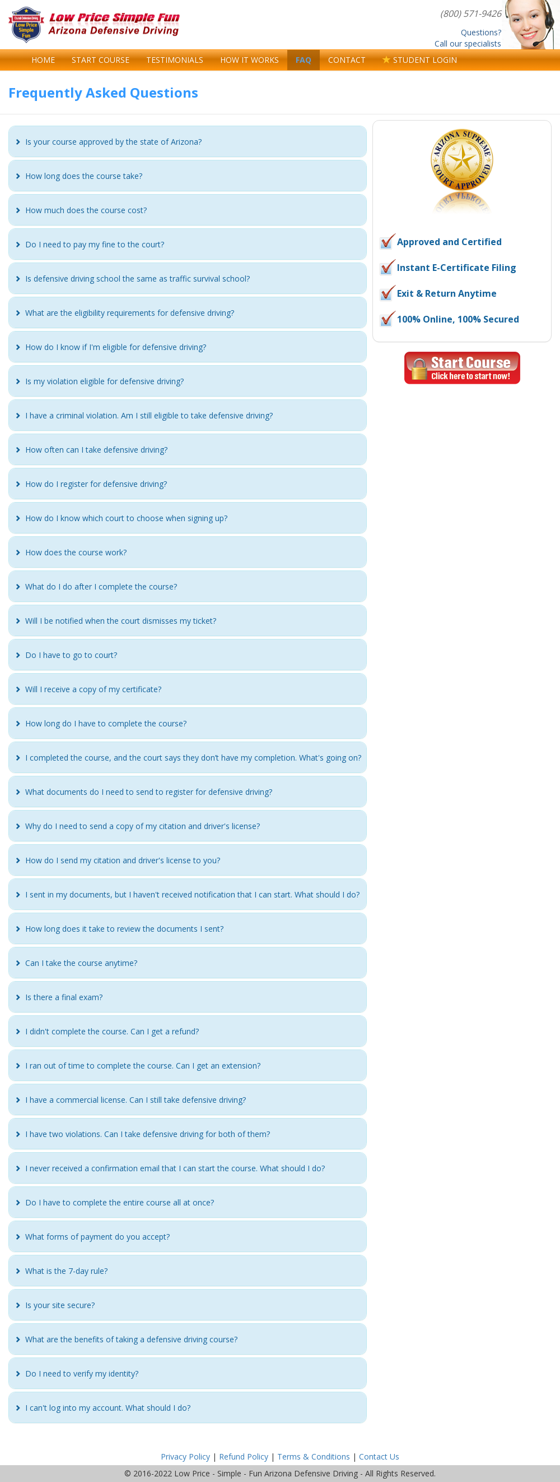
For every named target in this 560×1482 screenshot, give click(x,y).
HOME (43, 59)
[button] (113, 141)
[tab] (187, 141)
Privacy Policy (185, 1456)
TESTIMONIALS (174, 59)
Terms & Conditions (313, 1456)
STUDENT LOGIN (419, 59)
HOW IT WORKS (249, 59)
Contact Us (379, 1456)
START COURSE (100, 59)
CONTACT (347, 59)
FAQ (303, 59)
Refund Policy (243, 1456)
